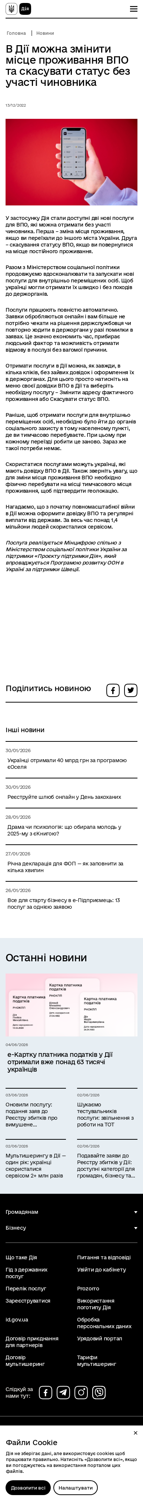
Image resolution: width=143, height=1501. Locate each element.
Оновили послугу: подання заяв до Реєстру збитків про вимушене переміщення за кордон (31, 1115)
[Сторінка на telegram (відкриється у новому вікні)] (63, 1392)
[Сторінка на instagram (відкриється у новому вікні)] (81, 1392)
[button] (135, 1432)
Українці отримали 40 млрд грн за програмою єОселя (67, 763)
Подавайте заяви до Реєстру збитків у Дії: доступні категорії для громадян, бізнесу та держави (105, 1166)
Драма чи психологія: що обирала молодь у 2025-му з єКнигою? (64, 830)
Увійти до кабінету (101, 1270)
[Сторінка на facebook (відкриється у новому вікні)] (45, 1392)
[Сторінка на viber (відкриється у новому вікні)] (99, 1392)
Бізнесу (16, 1228)
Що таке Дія (21, 1257)
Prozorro (88, 1288)
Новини (45, 33)
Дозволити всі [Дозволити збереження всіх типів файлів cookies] (28, 1487)
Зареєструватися (28, 1301)
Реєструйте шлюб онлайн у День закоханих (64, 797)
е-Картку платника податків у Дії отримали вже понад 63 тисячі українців (60, 1062)
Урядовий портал (99, 1338)
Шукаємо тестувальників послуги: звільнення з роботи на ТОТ (105, 1115)
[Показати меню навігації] (133, 9)
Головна (16, 33)
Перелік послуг (26, 1288)
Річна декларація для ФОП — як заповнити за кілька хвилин (65, 867)
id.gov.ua (17, 1320)
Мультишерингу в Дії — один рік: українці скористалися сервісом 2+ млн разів (36, 1166)
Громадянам (22, 1212)
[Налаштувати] (75, 1487)
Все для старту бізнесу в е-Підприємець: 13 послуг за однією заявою (63, 903)
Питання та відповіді (104, 1257)
